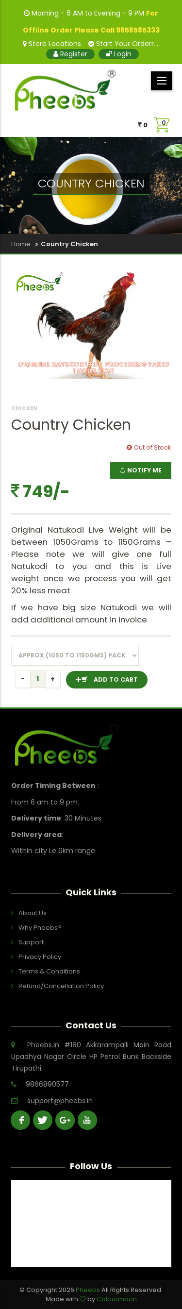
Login (119, 54)
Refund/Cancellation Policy (61, 985)
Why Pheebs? (40, 927)
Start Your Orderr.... (124, 44)
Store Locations (52, 44)
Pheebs (88, 1289)
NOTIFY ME (141, 470)
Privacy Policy (39, 956)
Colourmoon (117, 1299)
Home (21, 244)
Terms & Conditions (49, 971)
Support (31, 942)
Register (70, 54)
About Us (32, 913)
